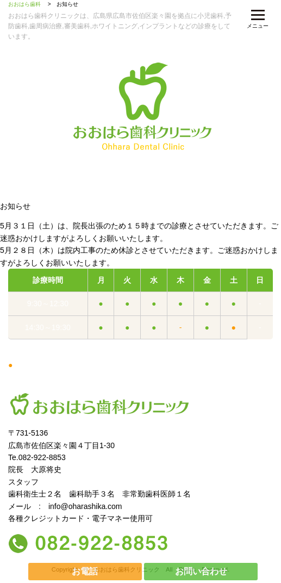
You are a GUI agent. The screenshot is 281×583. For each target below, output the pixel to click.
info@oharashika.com (85, 506)
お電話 (85, 571)
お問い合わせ (201, 571)
